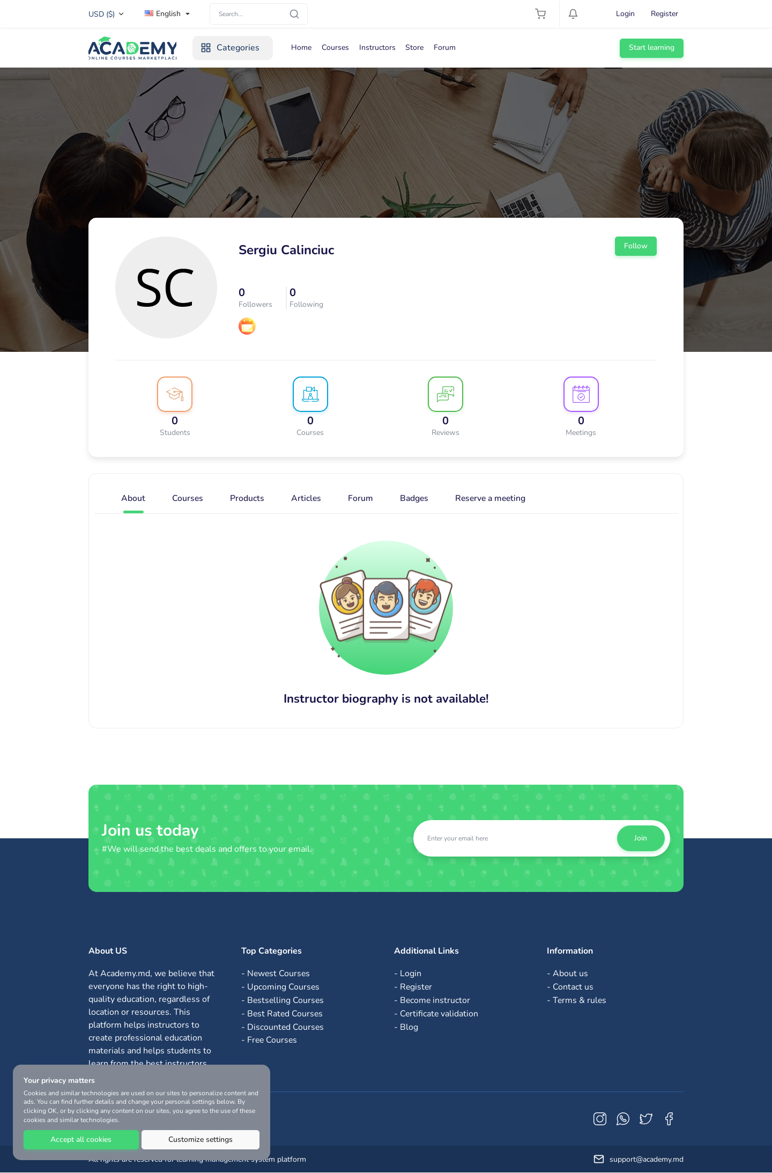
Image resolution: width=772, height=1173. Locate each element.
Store (420, 47)
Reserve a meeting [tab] (494, 499)
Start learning (651, 47)
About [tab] (133, 499)
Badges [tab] (415, 499)
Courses (339, 47)
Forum (451, 47)
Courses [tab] (188, 499)
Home (305, 47)
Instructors (382, 47)
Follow (636, 246)
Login (625, 14)
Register (664, 14)
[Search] (259, 14)
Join (640, 838)
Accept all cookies (81, 1139)
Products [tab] (248, 499)
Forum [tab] (361, 499)
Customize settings (200, 1139)
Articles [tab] (307, 499)
